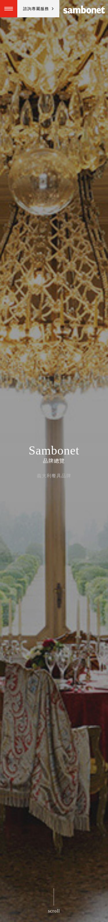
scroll (54, 910)
